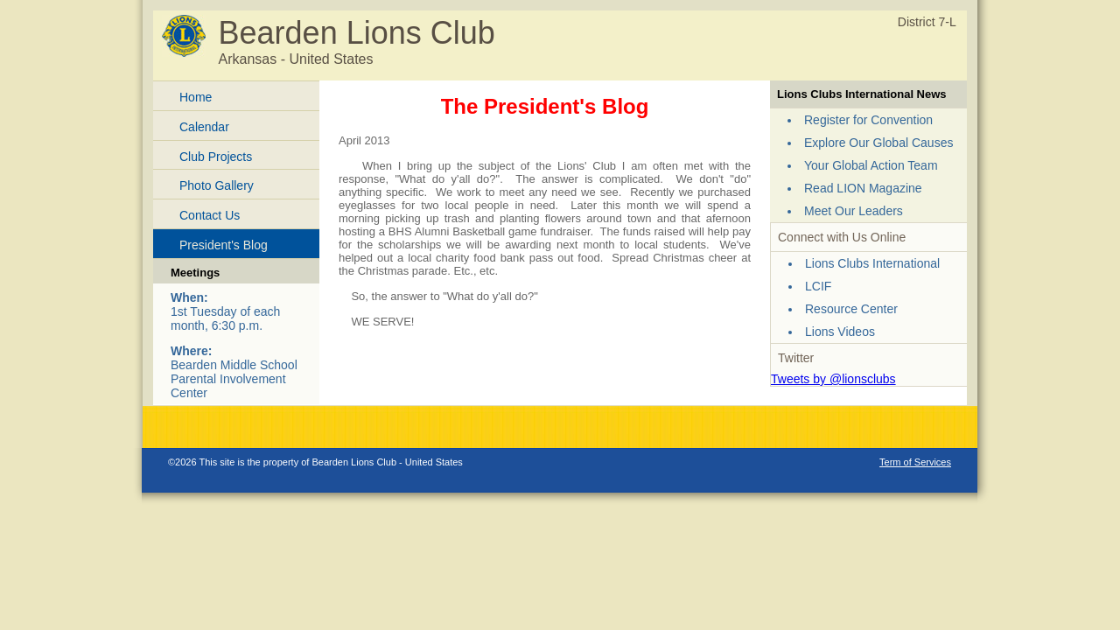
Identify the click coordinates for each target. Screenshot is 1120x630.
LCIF (818, 286)
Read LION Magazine (863, 188)
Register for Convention (868, 120)
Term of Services (915, 462)
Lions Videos (840, 332)
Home (195, 97)
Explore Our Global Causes (878, 143)
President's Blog (223, 245)
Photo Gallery (216, 185)
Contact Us (209, 215)
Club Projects (215, 157)
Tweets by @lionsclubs (833, 379)
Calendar (204, 127)
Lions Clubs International (872, 263)
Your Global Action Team (871, 165)
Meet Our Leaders (853, 211)
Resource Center (851, 309)
